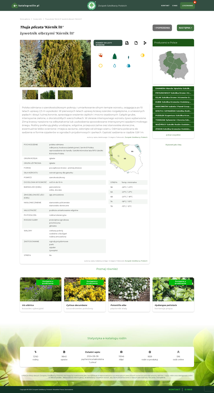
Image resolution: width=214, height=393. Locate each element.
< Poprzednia (162, 28)
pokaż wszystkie (173, 135)
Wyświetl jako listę (173, 145)
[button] (30, 95)
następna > (185, 28)
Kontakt (165, 6)
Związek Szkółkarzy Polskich (136, 137)
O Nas (174, 6)
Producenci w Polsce (165, 42)
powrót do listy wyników (104, 44)
